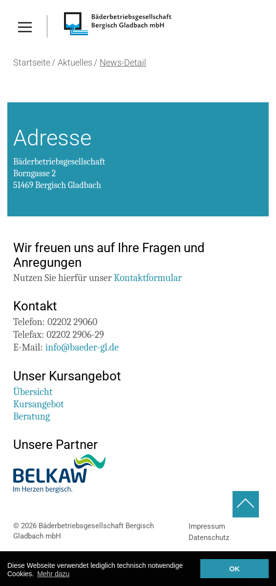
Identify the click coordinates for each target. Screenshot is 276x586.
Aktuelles (75, 63)
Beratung (31, 416)
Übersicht (32, 392)
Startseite (31, 63)
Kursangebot (38, 404)
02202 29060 (72, 322)
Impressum (207, 526)
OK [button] (234, 569)
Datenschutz (209, 537)
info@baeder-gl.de (82, 347)
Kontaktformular (148, 277)
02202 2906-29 (75, 334)
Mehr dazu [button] (53, 574)
